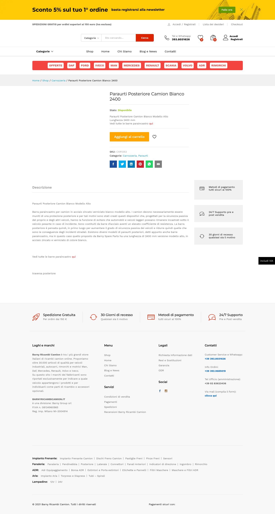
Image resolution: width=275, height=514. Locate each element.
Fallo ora (227, 9)
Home (105, 51)
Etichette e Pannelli (134, 470)
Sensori (167, 458)
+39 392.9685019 (215, 370)
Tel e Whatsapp (181, 36)
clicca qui (211, 395)
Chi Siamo (124, 51)
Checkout (237, 24)
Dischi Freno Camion (109, 458)
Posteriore (87, 464)
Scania (171, 65)
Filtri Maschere (159, 470)
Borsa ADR (77, 470)
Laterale (102, 464)
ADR (202, 65)
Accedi (177, 24)
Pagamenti (110, 401)
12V (52, 481)
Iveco (99, 65)
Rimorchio (201, 464)
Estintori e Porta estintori (103, 470)
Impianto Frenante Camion (76, 458)
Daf (71, 65)
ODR (161, 370)
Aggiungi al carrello (129, 137)
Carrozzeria (130, 155)
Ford (85, 65)
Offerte (55, 65)
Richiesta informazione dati (175, 355)
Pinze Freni (153, 458)
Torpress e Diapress (73, 475)
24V (60, 481)
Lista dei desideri (213, 24)
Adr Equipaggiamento (54, 470)
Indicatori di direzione (162, 464)
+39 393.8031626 (215, 358)
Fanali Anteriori (136, 464)
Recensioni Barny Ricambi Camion (125, 412)
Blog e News (148, 51)
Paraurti (143, 155)
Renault (152, 65)
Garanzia (164, 365)
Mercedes (132, 65)
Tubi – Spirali (97, 475)
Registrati (190, 24)
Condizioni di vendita (117, 396)
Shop (90, 51)
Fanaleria (53, 464)
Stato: (113, 110)
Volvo (187, 65)
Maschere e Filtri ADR (185, 470)
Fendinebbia (69, 464)
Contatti (170, 51)
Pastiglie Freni (133, 458)
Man (113, 65)
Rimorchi (218, 65)
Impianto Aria (49, 475)
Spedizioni (110, 406)
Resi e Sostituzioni (170, 360)
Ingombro (185, 464)
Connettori (117, 464)
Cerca (144, 37)
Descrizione (42, 187)
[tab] (43, 189)
